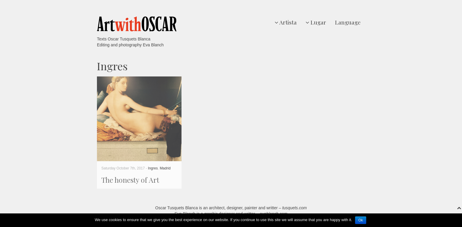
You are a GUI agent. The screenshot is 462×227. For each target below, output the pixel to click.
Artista (286, 22)
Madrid (165, 168)
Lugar (316, 22)
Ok (360, 220)
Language (348, 22)
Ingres (153, 168)
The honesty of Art (130, 179)
